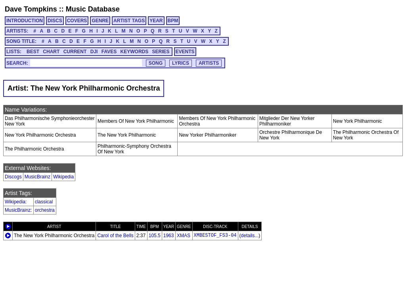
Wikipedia (63, 177)
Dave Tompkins (31, 9)
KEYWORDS (135, 51)
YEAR (156, 20)
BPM (173, 20)
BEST (33, 51)
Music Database (93, 9)
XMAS (183, 235)
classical (44, 202)
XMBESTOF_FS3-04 (215, 235)
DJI (94, 51)
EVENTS (185, 51)
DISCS (55, 20)
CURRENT (75, 51)
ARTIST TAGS (129, 20)
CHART (51, 51)
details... (250, 235)
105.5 (155, 235)
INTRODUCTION (24, 20)
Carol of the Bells (115, 235)
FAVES (109, 51)
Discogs (13, 177)
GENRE (100, 20)
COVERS (77, 20)
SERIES (161, 51)
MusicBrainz (37, 177)
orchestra (45, 210)
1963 (168, 235)
